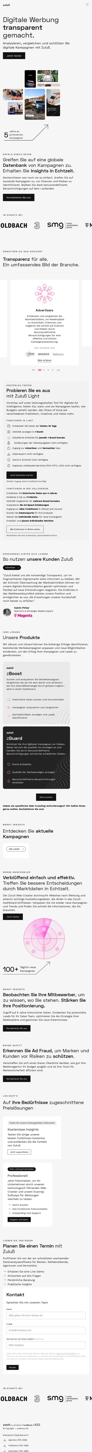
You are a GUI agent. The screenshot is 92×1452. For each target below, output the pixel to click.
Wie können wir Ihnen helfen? (25, 1339)
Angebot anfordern (19, 1219)
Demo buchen (46, 797)
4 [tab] (52, 370)
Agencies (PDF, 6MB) (15, 1440)
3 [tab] (48, 370)
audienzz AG (22, 1428)
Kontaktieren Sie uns (19, 197)
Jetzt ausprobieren (19, 1152)
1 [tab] (39, 370)
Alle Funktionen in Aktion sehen (25, 529)
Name (9, 1309)
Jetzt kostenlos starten (21, 475)
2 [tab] (43, 370)
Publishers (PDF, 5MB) (16, 1445)
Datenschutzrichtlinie (66, 1354)
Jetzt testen (14, 55)
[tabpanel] (44, 323)
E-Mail (9, 1324)
